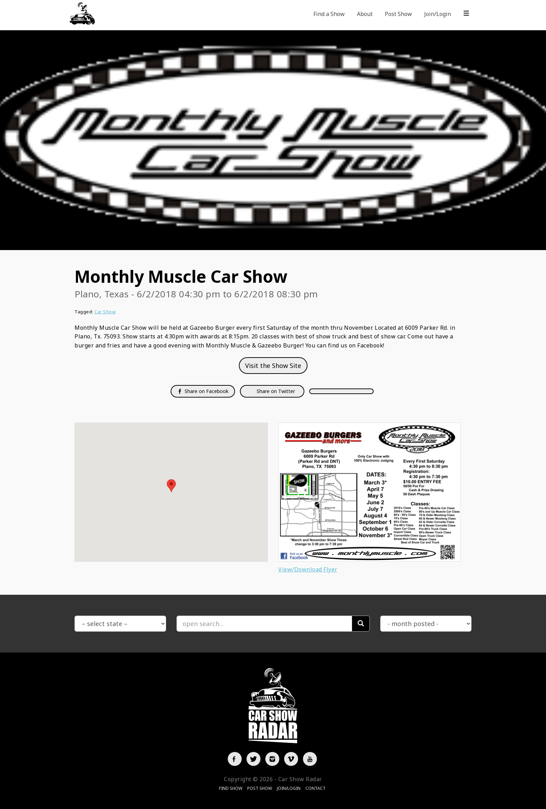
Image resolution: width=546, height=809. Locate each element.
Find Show (230, 788)
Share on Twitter (275, 391)
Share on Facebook (202, 391)
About (365, 14)
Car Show (105, 312)
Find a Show (329, 14)
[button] (171, 485)
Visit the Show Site (273, 365)
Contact (315, 788)
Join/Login (437, 14)
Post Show (398, 14)
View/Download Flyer (307, 569)
